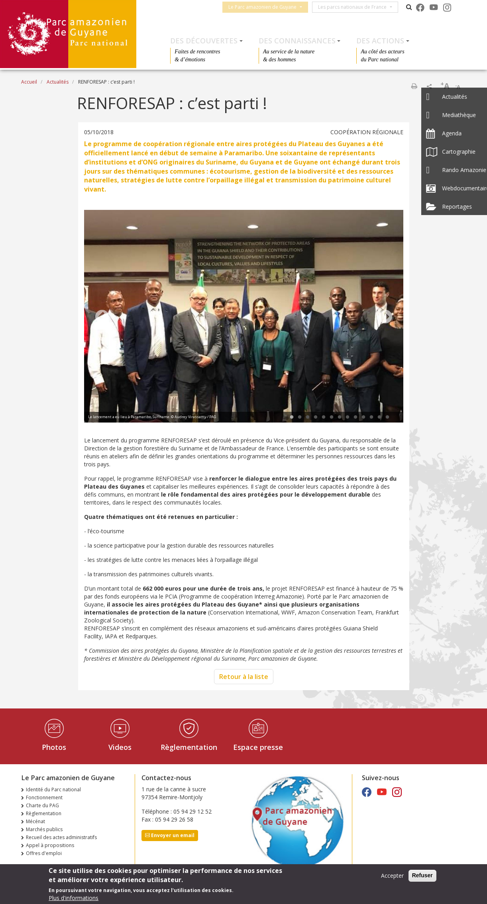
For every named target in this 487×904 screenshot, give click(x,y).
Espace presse (258, 747)
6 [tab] (332, 417)
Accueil (29, 81)
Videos (120, 747)
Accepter (392, 876)
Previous (102, 317)
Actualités (58, 81)
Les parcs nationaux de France (354, 7)
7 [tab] (340, 417)
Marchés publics (44, 829)
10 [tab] (363, 417)
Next (385, 317)
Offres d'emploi (44, 853)
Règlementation (189, 747)
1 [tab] (292, 417)
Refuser (422, 876)
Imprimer (414, 86)
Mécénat (35, 821)
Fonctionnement (44, 797)
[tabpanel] (243, 317)
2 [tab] (300, 417)
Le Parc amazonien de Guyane (265, 7)
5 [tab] (324, 417)
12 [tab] (379, 417)
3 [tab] (308, 417)
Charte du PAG (42, 805)
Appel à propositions (50, 845)
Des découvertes (204, 40)
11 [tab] (371, 417)
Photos (54, 747)
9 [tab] (355, 417)
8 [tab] (348, 417)
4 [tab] (316, 417)
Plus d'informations (73, 898)
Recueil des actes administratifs (61, 837)
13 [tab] (387, 417)
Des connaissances (297, 40)
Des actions (380, 40)
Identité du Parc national (53, 789)
